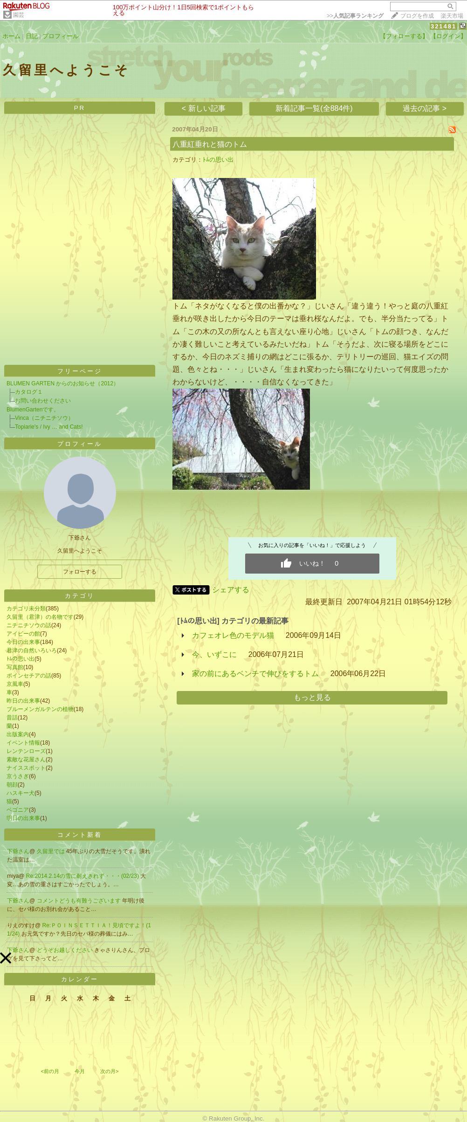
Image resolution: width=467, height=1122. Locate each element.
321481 (443, 26)
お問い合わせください (43, 400)
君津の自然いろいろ (32, 650)
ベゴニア (18, 810)
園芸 (18, 15)
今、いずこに (214, 654)
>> (355, 16)
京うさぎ (18, 776)
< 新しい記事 (204, 108)
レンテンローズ (26, 751)
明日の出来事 (23, 818)
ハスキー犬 (20, 793)
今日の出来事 (23, 642)
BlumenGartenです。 (33, 409)
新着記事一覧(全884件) (313, 108)
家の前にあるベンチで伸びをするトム (255, 673)
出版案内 (18, 734)
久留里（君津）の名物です (40, 617)
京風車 (15, 684)
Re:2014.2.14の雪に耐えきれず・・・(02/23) (83, 876)
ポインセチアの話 (29, 675)
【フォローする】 (404, 36)
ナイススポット (26, 768)
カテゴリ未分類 (26, 608)
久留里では (51, 851)
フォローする (79, 571)
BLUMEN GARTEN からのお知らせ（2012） (63, 383)
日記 (32, 36)
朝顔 (12, 784)
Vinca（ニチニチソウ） (44, 418)
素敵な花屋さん (26, 759)
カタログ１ (29, 392)
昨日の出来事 (23, 701)
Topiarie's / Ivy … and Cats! (49, 427)
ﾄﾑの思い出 (20, 659)
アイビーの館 (23, 633)
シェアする (230, 590)
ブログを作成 (417, 16)
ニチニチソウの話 (29, 625)
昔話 (12, 717)
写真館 (15, 667)
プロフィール (60, 36)
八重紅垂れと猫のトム (209, 144)
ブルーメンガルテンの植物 (40, 709)
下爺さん (18, 851)
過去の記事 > (424, 108)
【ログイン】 (448, 36)
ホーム (11, 36)
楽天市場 (452, 16)
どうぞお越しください (65, 950)
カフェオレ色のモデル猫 (233, 635)
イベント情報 (23, 742)
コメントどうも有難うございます (79, 900)
